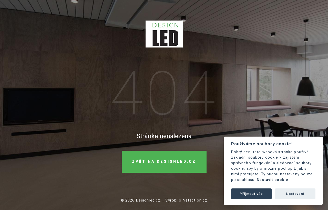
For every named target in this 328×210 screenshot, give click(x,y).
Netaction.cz (195, 200)
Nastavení (295, 194)
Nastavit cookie (272, 180)
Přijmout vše (251, 194)
